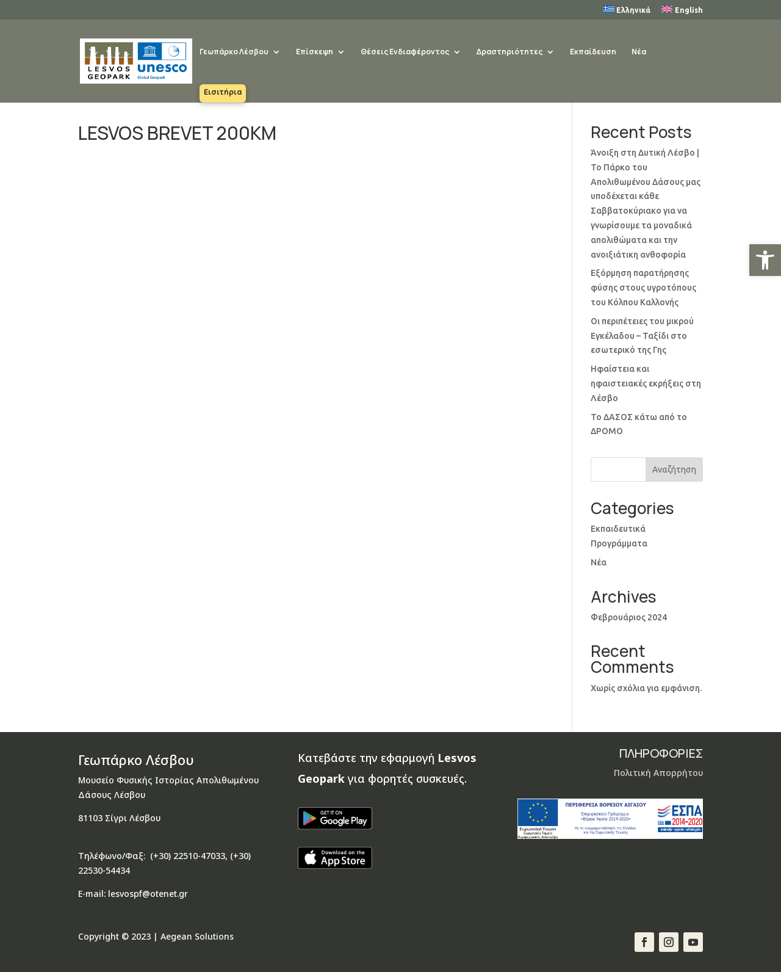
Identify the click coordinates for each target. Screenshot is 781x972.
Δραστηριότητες (509, 52)
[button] (765, 260)
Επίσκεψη (314, 52)
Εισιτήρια (223, 93)
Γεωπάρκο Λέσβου (234, 52)
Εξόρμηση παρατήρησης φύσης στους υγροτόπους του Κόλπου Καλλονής (643, 287)
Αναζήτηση (674, 469)
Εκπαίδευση (593, 52)
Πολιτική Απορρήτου (658, 772)
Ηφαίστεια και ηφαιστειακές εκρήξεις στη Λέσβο (646, 383)
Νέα (639, 52)
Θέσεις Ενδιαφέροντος (405, 52)
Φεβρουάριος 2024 (629, 617)
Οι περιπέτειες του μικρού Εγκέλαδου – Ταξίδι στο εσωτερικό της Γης (642, 335)
